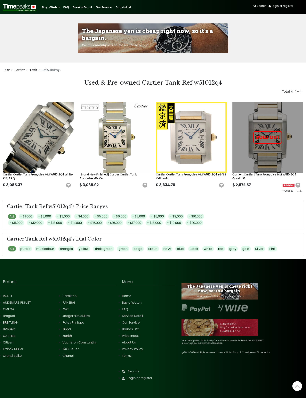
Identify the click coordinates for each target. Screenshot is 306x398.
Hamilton (69, 296)
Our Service (104, 7)
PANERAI (68, 302)
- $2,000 (44, 216)
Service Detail (82, 7)
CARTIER (9, 336)
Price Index (130, 336)
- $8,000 (157, 216)
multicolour (45, 249)
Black (194, 249)
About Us (129, 342)
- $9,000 (176, 216)
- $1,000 (26, 216)
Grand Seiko (12, 355)
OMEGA (8, 309)
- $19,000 (174, 223)
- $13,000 (55, 223)
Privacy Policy (132, 349)
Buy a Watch (51, 7)
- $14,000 (75, 223)
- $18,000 (154, 223)
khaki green (103, 249)
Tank (33, 70)
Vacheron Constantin (79, 342)
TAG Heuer (70, 349)
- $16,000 (115, 223)
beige (137, 249)
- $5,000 (100, 216)
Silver (259, 249)
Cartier (19, 70)
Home (126, 296)
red (220, 249)
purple (25, 249)
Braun (152, 249)
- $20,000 (194, 223)
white (208, 249)
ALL (12, 216)
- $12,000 (35, 223)
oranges (66, 249)
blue (180, 249)
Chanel (68, 355)
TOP (6, 70)
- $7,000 (138, 216)
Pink (272, 249)
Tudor (66, 329)
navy (167, 249)
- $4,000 (82, 216)
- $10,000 (196, 216)
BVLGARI (9, 329)
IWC (65, 309)
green (123, 249)
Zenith (67, 336)
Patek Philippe (73, 322)
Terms (127, 355)
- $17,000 (134, 223)
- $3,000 (63, 216)
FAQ (66, 7)
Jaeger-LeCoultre (76, 316)
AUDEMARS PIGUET (17, 302)
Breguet (9, 316)
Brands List (123, 7)
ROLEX (7, 296)
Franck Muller (13, 349)
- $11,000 (16, 223)
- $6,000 (119, 216)
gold (245, 249)
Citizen (8, 342)
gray (233, 249)
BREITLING (10, 322)
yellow (84, 249)
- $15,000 (95, 223)
